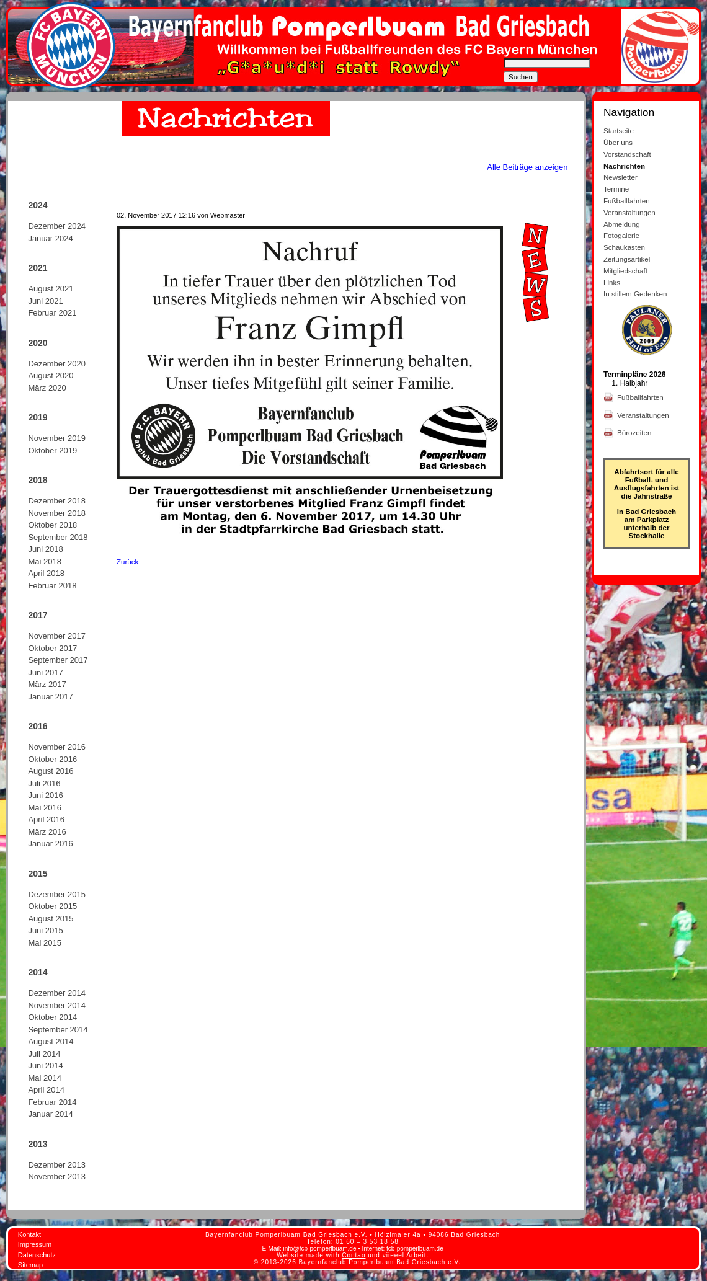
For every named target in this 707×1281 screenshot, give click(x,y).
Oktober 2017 (52, 648)
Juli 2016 (44, 783)
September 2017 (57, 660)
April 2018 (46, 573)
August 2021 (50, 288)
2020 (37, 343)
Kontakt (29, 1234)
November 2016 (57, 746)
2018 (37, 480)
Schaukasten (624, 247)
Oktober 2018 (52, 525)
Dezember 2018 (57, 500)
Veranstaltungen (629, 212)
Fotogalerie (621, 235)
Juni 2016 (45, 795)
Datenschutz (37, 1255)
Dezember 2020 (57, 363)
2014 (37, 972)
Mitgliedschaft (625, 271)
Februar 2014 (52, 1102)
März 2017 (47, 684)
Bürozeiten (635, 432)
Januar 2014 (50, 1114)
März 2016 (47, 831)
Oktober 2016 (52, 759)
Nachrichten (624, 166)
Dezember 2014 (57, 993)
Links (611, 282)
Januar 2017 (50, 696)
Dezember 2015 (57, 894)
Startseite (618, 130)
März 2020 (47, 387)
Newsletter (620, 177)
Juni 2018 (45, 549)
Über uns (618, 142)
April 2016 (46, 819)
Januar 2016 (50, 843)
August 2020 (50, 375)
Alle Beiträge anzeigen (527, 167)
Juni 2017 (45, 672)
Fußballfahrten (626, 201)
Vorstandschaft (627, 154)
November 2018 (57, 513)
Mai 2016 (44, 807)
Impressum (34, 1244)
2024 (37, 205)
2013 (37, 1144)
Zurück (127, 561)
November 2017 (57, 635)
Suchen (521, 77)
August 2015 (50, 918)
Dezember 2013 (57, 1164)
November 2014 (57, 1005)
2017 (37, 615)
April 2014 (46, 1089)
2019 (37, 417)
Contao (353, 1255)
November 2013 (57, 1176)
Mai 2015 (44, 942)
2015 (37, 874)
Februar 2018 (52, 585)
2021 (37, 268)
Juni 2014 (45, 1065)
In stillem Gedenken (635, 294)
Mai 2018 (44, 561)
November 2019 (57, 438)
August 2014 (50, 1041)
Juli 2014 (44, 1053)
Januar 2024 (50, 238)
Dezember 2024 (57, 226)
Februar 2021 (52, 312)
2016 (37, 726)
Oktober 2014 (52, 1017)
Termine (616, 189)
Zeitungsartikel (626, 259)
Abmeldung (621, 224)
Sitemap (30, 1265)
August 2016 (50, 771)
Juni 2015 (45, 930)
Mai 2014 (44, 1078)
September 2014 (57, 1029)
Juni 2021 (45, 301)
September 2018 (57, 537)
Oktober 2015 (52, 906)
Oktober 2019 (52, 450)
